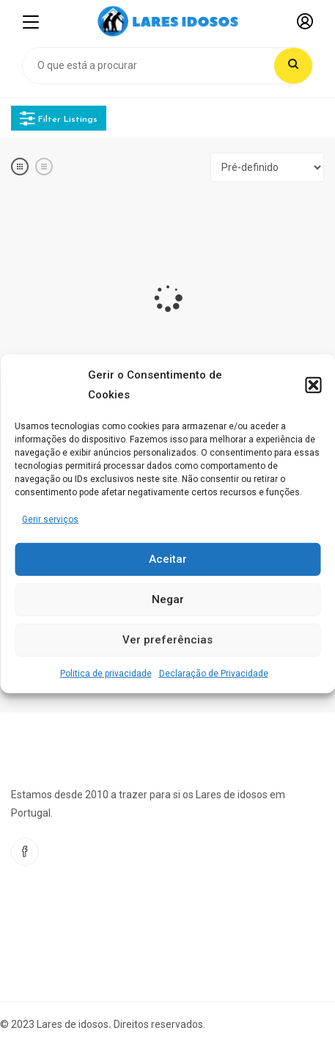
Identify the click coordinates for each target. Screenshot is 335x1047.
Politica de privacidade (106, 673)
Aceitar (168, 559)
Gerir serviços (50, 519)
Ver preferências (167, 639)
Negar (168, 599)
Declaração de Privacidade (213, 673)
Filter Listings (58, 118)
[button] (313, 384)
